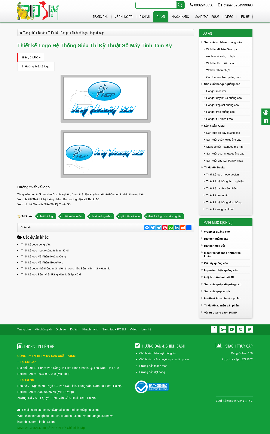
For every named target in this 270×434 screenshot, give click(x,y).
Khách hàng (180, 16)
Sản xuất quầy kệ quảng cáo (223, 139)
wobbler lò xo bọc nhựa (220, 56)
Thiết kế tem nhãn (217, 195)
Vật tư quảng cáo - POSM (220, 312)
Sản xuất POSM (214, 125)
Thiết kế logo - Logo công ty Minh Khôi (44, 250)
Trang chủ (100, 16)
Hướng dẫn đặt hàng (152, 372)
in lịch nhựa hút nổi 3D (219, 277)
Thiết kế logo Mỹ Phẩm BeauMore (42, 262)
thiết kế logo (46, 216)
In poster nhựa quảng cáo (221, 270)
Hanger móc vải (216, 91)
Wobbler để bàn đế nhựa (221, 49)
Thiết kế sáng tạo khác (220, 209)
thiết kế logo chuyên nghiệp (165, 216)
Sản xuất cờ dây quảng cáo (223, 132)
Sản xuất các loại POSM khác (224, 160)
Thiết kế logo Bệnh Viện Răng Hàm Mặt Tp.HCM (51, 274)
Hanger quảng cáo (216, 238)
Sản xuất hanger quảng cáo (222, 84)
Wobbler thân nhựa (218, 70)
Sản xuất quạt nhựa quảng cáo (225, 153)
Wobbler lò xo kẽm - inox (221, 63)
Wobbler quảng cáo (217, 231)
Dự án (161, 16)
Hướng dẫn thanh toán (153, 365)
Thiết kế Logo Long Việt (35, 244)
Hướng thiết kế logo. (37, 66)
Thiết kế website (226, 400)
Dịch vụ (144, 16)
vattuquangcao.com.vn (98, 416)
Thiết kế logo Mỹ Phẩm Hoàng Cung (43, 256)
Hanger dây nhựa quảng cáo (224, 98)
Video (229, 16)
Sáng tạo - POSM (207, 16)
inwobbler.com (27, 422)
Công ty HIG (245, 400)
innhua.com (47, 422)
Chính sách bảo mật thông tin (157, 353)
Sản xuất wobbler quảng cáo (223, 42)
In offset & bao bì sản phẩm (222, 298)
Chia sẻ (25, 227)
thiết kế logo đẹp (73, 216)
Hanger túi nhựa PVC (219, 118)
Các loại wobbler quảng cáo (223, 77)
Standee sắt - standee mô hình (225, 146)
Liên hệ (244, 16)
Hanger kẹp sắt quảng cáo (222, 105)
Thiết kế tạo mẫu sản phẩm (222, 305)
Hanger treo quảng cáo (220, 111)
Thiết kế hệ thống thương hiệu (224, 181)
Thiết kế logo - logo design (222, 174)
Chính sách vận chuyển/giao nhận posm (164, 359)
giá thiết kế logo (130, 216)
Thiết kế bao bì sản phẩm (221, 188)
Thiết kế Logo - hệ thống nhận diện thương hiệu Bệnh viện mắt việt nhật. (65, 268)
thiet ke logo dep (102, 216)
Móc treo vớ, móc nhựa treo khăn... (222, 254)
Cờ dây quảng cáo (216, 263)
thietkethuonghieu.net (39, 416)
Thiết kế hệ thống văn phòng (224, 202)
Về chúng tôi (124, 16)
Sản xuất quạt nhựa (217, 291)
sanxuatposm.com (68, 416)
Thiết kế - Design (215, 167)
